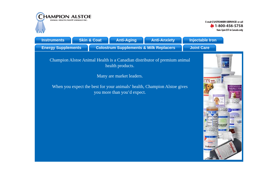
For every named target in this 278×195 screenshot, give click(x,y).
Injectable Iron (203, 40)
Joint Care (199, 48)
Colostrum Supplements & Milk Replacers (135, 48)
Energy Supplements (61, 48)
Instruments (53, 40)
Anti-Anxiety (163, 40)
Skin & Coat (90, 40)
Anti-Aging (126, 40)
